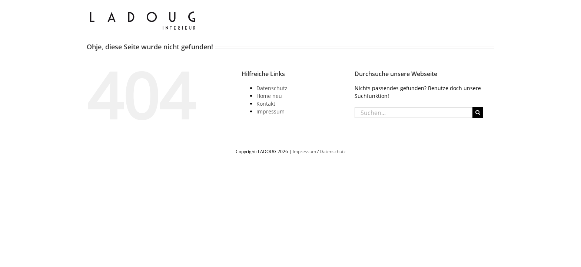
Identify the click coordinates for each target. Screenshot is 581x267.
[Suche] (477, 112)
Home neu (269, 95)
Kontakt (265, 103)
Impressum (270, 111)
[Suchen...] (413, 112)
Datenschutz (272, 88)
